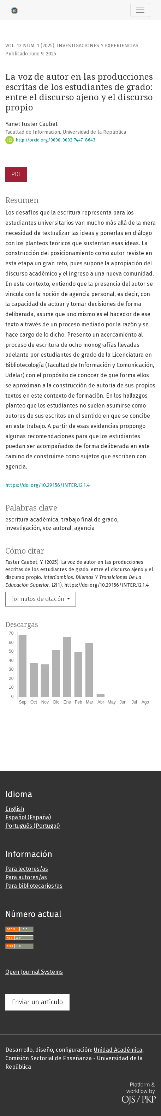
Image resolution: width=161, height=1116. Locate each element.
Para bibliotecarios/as (33, 885)
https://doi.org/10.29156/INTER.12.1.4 (47, 485)
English (14, 809)
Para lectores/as (26, 868)
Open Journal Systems (34, 972)
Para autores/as (26, 877)
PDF (16, 174)
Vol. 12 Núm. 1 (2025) (29, 46)
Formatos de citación (38, 599)
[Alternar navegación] (140, 10)
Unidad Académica (118, 1049)
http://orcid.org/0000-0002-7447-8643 (50, 140)
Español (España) (28, 817)
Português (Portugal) (32, 825)
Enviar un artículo (37, 1002)
